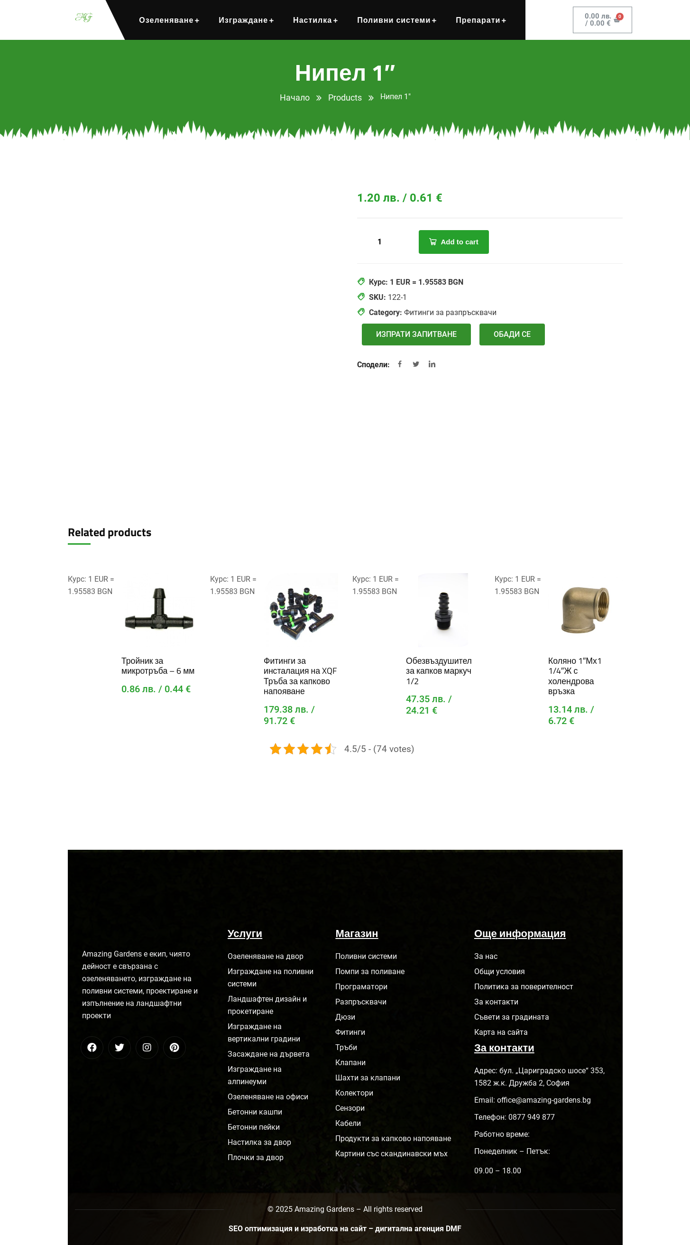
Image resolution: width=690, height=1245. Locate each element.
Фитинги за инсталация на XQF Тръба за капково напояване (299, 675)
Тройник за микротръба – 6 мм (157, 665)
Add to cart (459, 242)
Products (345, 97)
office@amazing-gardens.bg (544, 1098)
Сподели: (374, 364)
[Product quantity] (381, 242)
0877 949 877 (531, 1115)
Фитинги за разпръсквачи (450, 312)
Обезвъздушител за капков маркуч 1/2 (442, 665)
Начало (295, 97)
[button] (416, 334)
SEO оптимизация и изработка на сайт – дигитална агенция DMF (345, 1226)
